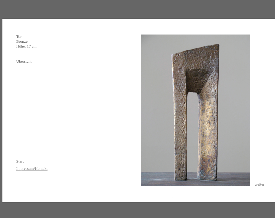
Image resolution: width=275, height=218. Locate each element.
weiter (259, 184)
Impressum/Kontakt (32, 168)
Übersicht (24, 61)
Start (20, 161)
